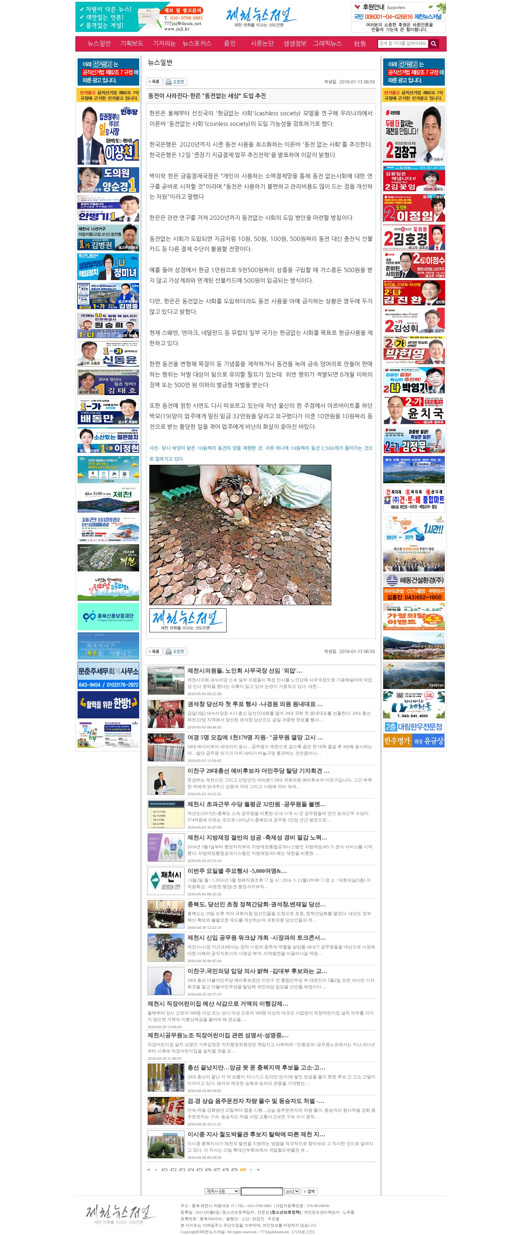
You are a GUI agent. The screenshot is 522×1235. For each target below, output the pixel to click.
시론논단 (262, 43)
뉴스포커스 (197, 43)
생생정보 (295, 43)
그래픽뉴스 (327, 43)
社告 (360, 43)
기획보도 (132, 43)
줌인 (230, 43)
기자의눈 (164, 43)
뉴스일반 (99, 43)
